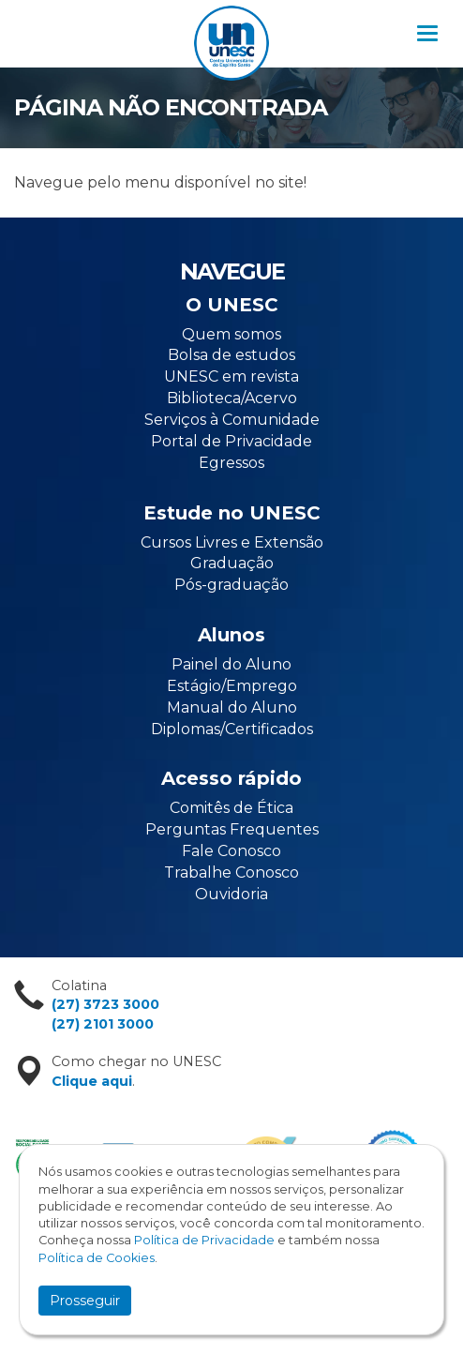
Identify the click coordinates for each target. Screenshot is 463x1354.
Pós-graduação (231, 585)
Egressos (231, 463)
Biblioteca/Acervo (232, 398)
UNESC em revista (231, 376)
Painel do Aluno (231, 664)
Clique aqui (92, 1081)
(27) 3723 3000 (105, 1004)
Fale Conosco (231, 851)
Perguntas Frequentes (232, 829)
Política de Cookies (96, 1258)
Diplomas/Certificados (232, 729)
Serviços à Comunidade (232, 420)
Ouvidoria (231, 894)
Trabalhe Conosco (231, 872)
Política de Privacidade (204, 1240)
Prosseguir (85, 1300)
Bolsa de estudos (231, 355)
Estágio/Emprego (232, 686)
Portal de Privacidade (231, 441)
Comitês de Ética (231, 808)
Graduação (232, 563)
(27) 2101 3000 (103, 1024)
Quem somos (231, 334)
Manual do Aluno (232, 707)
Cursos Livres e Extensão (232, 542)
